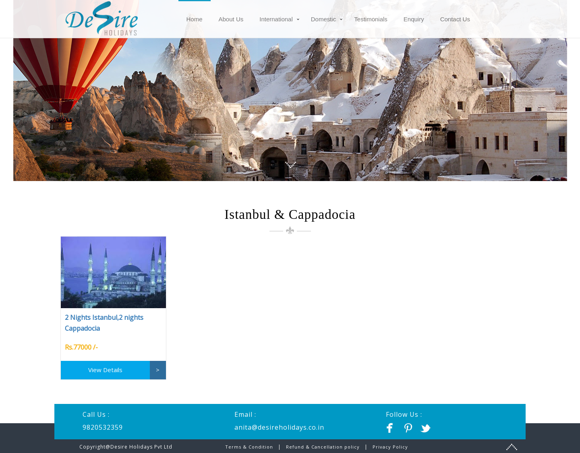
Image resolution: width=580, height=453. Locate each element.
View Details (105, 370)
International (276, 19)
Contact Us (455, 19)
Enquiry (414, 19)
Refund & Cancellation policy (323, 447)
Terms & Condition (250, 447)
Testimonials (370, 19)
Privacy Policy (390, 447)
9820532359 (103, 427)
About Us (231, 19)
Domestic (323, 19)
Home (194, 19)
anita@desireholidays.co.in (279, 427)
